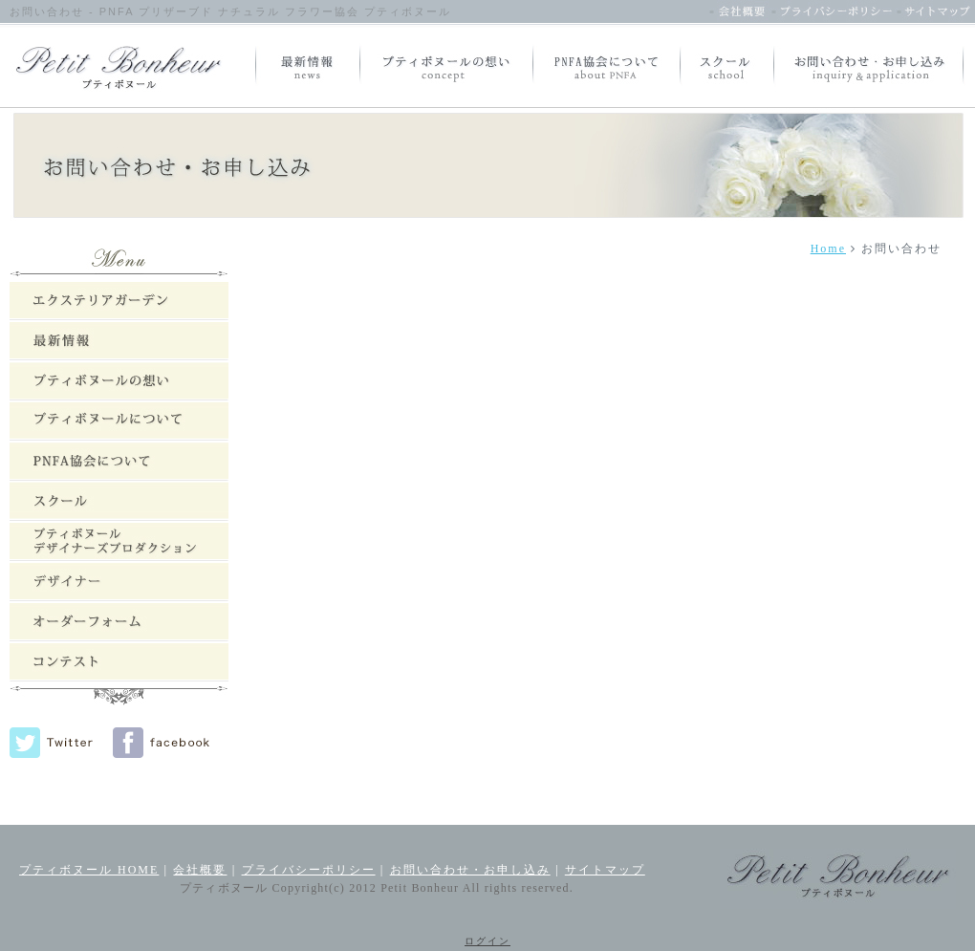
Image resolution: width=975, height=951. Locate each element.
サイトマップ (605, 869)
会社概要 (200, 869)
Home (828, 248)
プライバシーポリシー (309, 869)
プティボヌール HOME (89, 869)
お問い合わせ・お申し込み (470, 869)
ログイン (487, 941)
